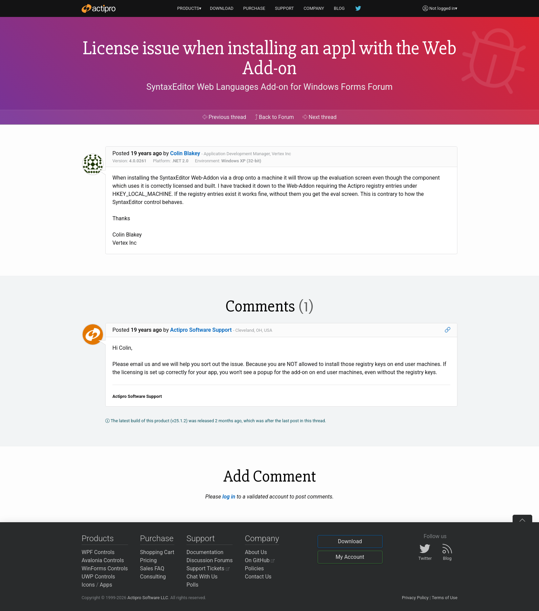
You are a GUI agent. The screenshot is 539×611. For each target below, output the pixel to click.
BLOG (339, 8)
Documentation (205, 552)
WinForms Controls (105, 568)
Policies (254, 568)
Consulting (153, 576)
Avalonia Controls (103, 560)
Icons (88, 585)
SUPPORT (284, 8)
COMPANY (314, 8)
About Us (256, 552)
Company (262, 538)
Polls (192, 585)
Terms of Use (444, 597)
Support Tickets (208, 568)
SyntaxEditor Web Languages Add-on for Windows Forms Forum (269, 87)
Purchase (157, 538)
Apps (106, 585)
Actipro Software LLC (147, 597)
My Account (350, 557)
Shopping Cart (157, 552)
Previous (224, 117)
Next (320, 117)
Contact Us (258, 576)
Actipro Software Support (201, 330)
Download (350, 541)
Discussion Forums (210, 560)
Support (201, 538)
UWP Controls (98, 576)
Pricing (148, 560)
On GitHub (260, 560)
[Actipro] (98, 8)
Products (98, 538)
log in (228, 496)
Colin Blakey (185, 153)
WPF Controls (98, 552)
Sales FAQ (152, 568)
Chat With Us (202, 576)
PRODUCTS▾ (189, 8)
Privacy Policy (415, 597)
